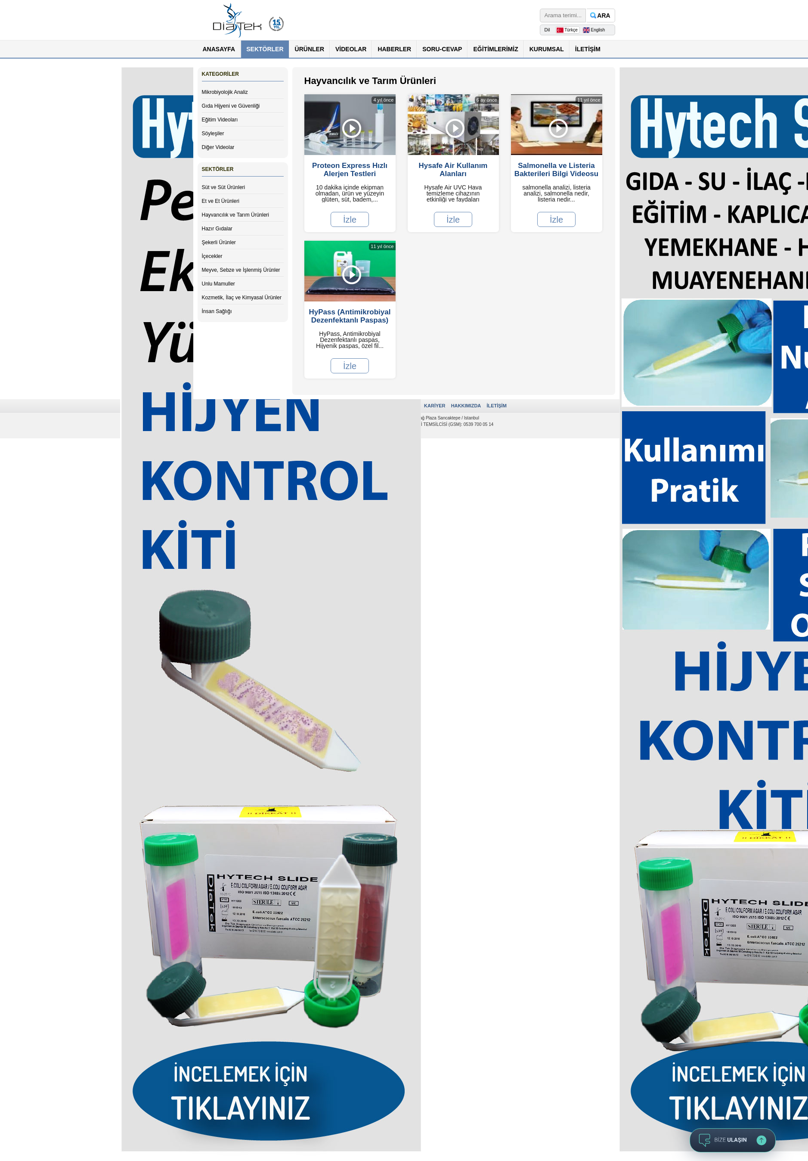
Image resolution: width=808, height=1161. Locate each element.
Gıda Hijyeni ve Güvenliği (231, 106)
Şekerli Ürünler (219, 242)
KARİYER (435, 405)
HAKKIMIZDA (466, 405)
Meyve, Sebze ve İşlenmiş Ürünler (241, 270)
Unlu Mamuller (218, 284)
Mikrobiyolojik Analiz (225, 92)
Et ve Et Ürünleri (220, 201)
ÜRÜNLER (309, 49)
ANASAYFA (219, 49)
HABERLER (394, 49)
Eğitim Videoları (220, 120)
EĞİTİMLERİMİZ (495, 49)
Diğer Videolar (218, 147)
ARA (603, 15)
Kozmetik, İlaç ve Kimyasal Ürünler (242, 298)
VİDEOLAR (350, 49)
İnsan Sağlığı (217, 311)
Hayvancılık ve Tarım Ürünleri (235, 215)
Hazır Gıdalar (217, 229)
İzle (349, 219)
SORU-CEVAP (442, 49)
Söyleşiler (213, 133)
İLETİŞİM (588, 49)
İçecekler (212, 256)
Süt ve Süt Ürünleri (223, 187)
